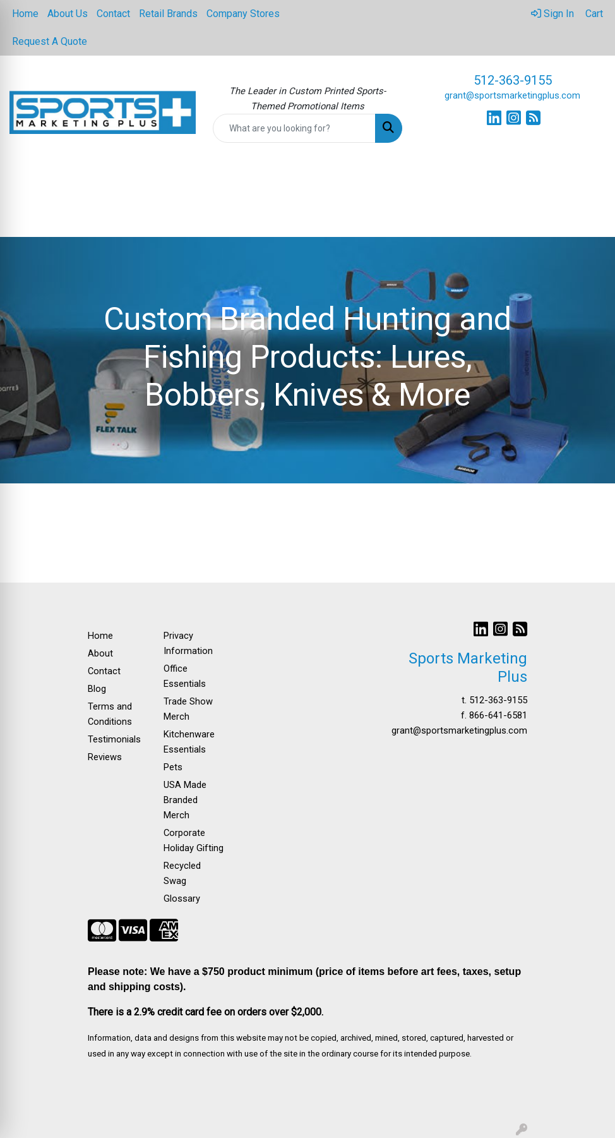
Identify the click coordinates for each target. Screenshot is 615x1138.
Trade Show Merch (188, 709)
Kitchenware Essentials (189, 742)
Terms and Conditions (110, 714)
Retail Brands (168, 14)
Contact (113, 14)
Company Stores (243, 14)
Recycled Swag (182, 873)
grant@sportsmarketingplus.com (512, 95)
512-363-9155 (513, 80)
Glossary (182, 898)
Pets (173, 767)
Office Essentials (185, 676)
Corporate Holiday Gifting (194, 840)
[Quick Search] (294, 128)
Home (25, 14)
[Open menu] (589, 187)
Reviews (105, 757)
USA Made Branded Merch (185, 800)
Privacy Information (188, 643)
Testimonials (114, 739)
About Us (67, 14)
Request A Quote (49, 41)
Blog (97, 688)
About (100, 653)
